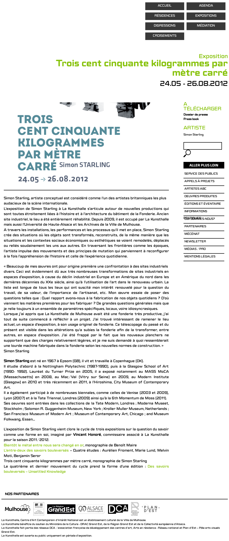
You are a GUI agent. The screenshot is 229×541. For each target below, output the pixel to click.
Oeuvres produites (200, 196)
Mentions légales (199, 257)
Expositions (206, 16)
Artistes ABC (195, 189)
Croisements (164, 36)
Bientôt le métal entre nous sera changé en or (43, 446)
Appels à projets (199, 181)
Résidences (164, 16)
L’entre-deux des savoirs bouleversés (36, 451)
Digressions (164, 26)
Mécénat (192, 234)
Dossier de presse (195, 115)
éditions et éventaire (202, 204)
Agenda (206, 6)
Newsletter (195, 241)
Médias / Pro (195, 249)
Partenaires (195, 226)
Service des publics (201, 174)
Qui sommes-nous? (199, 219)
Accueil (164, 6)
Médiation (206, 26)
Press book (191, 119)
